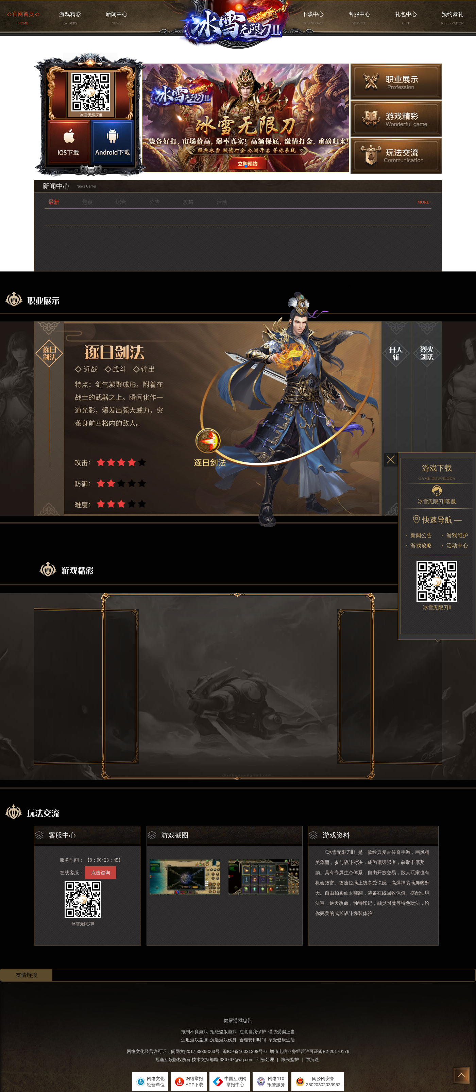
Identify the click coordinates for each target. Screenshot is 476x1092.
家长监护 (290, 1059)
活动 (222, 202)
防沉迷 (312, 1059)
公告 (154, 202)
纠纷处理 (265, 1059)
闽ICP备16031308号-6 (244, 1051)
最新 (53, 202)
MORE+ (424, 202)
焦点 (87, 202)
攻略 (188, 202)
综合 (121, 202)
